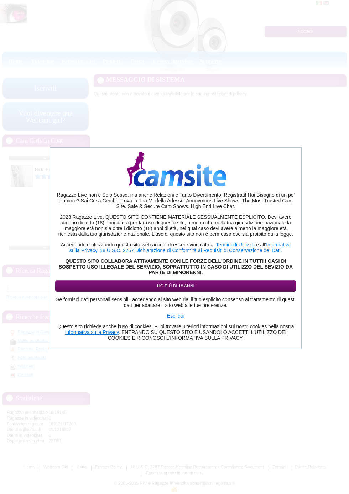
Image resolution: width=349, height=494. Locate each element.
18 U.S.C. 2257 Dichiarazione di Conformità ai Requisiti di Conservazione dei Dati (190, 250)
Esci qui (175, 316)
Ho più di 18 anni (175, 285)
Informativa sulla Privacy (92, 332)
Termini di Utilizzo (235, 245)
